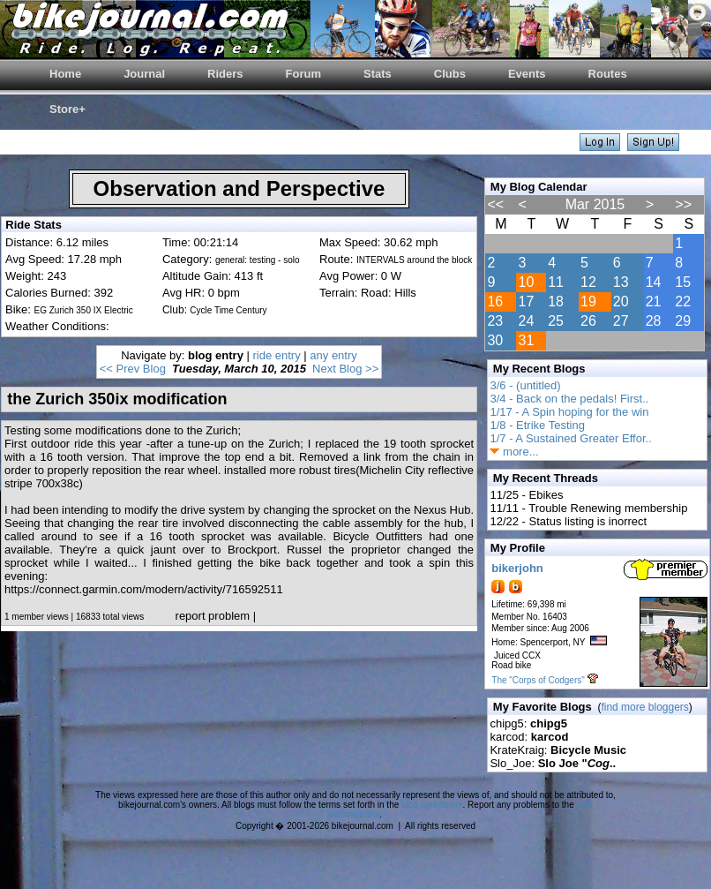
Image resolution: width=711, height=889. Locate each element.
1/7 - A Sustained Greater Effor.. (570, 438)
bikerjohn (517, 568)
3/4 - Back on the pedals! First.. (569, 398)
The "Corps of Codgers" (537, 680)
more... (514, 451)
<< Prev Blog (133, 368)
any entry (333, 355)
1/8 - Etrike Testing (537, 425)
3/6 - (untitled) (525, 385)
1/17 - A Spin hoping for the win (569, 411)
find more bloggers (644, 707)
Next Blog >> (345, 368)
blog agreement (432, 805)
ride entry (277, 355)
